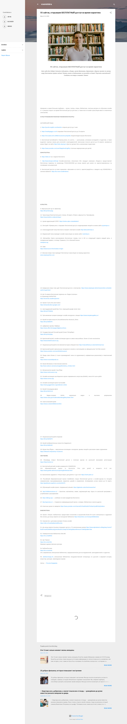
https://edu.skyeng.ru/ (60, 144)
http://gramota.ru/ (48, 502)
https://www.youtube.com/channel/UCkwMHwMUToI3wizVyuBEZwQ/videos (83, 506)
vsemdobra (46, 4)
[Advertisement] (76, 93)
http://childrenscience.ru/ (50, 491)
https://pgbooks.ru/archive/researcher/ (84, 487)
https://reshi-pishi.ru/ (87, 474)
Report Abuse (5, 55)
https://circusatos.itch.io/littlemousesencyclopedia (56, 135)
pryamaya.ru (105, 225)
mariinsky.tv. (86, 234)
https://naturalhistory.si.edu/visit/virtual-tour (91, 345)
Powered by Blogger (76, 716)
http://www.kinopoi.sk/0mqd (50, 161)
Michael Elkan (80, 719)
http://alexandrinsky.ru (87, 229)
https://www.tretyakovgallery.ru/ (89, 315)
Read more (108, 665)
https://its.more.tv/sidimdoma (60, 171)
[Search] (114, 4)
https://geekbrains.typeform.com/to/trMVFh (52, 483)
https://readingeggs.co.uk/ (49, 131)
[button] (111, 13)
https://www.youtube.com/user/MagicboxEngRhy (56, 148)
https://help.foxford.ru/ (46, 462)
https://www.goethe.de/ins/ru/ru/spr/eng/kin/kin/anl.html (56, 470)
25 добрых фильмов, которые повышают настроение (60, 671)
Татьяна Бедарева (51, 563)
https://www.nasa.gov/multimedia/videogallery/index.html (56, 397)
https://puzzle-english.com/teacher (52, 127)
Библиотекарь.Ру (48, 556)
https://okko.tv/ (46, 156)
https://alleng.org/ (48, 498)
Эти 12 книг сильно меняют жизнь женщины (57, 650)
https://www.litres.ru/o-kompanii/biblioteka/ (86, 516)
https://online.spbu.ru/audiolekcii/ (69, 221)
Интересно (48, 596)
